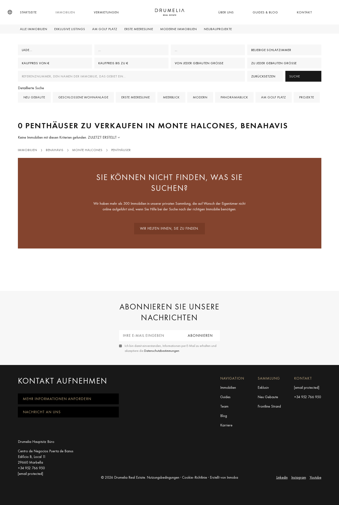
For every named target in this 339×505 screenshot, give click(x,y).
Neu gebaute (34, 97)
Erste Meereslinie (138, 29)
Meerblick (171, 97)
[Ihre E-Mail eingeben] (150, 335)
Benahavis (55, 150)
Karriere (226, 425)
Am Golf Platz (104, 29)
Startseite (28, 12)
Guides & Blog (265, 12)
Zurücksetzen (263, 76)
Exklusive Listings (69, 29)
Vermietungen (106, 12)
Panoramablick (234, 97)
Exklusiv (263, 387)
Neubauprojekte (218, 29)
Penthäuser (121, 150)
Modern (200, 97)
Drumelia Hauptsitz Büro (36, 441)
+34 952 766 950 (307, 396)
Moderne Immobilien (178, 29)
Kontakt (304, 12)
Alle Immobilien (33, 29)
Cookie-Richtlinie (194, 477)
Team (224, 406)
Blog (223, 415)
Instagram (298, 477)
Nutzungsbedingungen (163, 477)
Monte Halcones (87, 150)
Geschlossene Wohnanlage (83, 97)
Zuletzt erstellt (103, 137)
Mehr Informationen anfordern (57, 398)
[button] (10, 12)
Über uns (226, 12)
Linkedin (282, 477)
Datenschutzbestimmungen (161, 351)
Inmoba (232, 477)
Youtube (315, 477)
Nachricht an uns (42, 411)
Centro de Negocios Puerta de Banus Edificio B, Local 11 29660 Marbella (45, 457)
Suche (294, 76)
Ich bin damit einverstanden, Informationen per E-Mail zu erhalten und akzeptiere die (170, 348)
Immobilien (65, 12)
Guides (225, 396)
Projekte (306, 97)
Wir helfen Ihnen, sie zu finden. (169, 228)
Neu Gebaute (268, 396)
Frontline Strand (269, 406)
